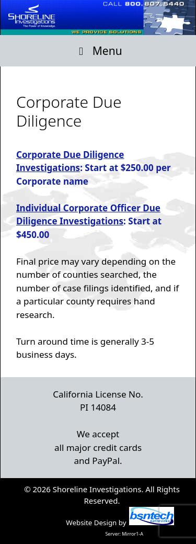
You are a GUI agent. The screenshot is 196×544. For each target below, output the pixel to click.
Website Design (91, 522)
